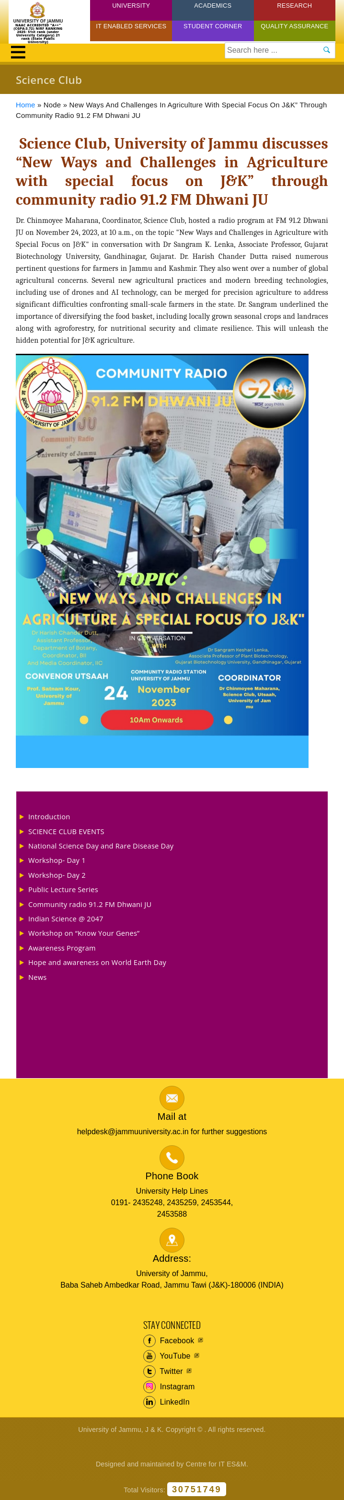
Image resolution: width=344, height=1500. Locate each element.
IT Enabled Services (131, 26)
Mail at (172, 1116)
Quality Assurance (294, 26)
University (131, 5)
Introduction (49, 816)
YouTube (167, 1356)
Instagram (169, 1387)
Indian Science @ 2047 (65, 918)
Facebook (169, 1341)
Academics (212, 5)
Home (25, 105)
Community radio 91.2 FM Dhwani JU (89, 904)
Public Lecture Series (63, 889)
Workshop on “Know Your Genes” (84, 933)
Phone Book (172, 1176)
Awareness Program (62, 948)
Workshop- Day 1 (57, 860)
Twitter (163, 1371)
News (37, 977)
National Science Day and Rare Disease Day (100, 845)
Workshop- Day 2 (57, 875)
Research (294, 5)
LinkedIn (166, 1402)
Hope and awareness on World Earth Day (97, 962)
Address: (172, 1258)
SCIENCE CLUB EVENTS (66, 831)
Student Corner (212, 26)
